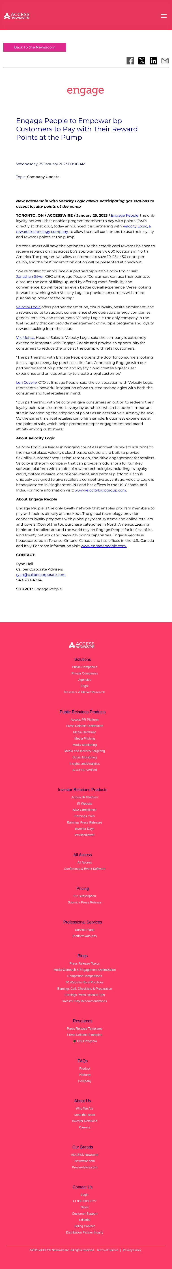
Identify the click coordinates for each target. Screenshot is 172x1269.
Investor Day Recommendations (84, 1001)
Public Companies (84, 667)
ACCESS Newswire (84, 1155)
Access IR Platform (84, 797)
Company (84, 1081)
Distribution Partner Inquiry (84, 1232)
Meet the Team (84, 1115)
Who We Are (84, 1108)
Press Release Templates (84, 1028)
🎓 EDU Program (85, 1041)
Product (84, 1068)
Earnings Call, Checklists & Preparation (84, 988)
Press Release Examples (84, 1035)
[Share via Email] (165, 60)
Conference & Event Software (84, 868)
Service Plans (84, 930)
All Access (84, 862)
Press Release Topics (85, 963)
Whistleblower (84, 835)
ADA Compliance (85, 810)
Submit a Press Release (84, 902)
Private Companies (84, 673)
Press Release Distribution (84, 726)
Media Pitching (84, 738)
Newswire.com (84, 1161)
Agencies (84, 679)
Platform (84, 1075)
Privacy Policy (132, 1250)
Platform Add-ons (85, 936)
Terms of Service (107, 1250)
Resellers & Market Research (84, 692)
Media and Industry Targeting (84, 751)
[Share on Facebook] (130, 60)
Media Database (84, 732)
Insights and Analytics (85, 763)
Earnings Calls (85, 816)
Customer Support (84, 1213)
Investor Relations (84, 1121)
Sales (84, 1207)
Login (84, 1194)
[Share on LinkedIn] (153, 60)
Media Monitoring (85, 745)
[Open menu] (164, 16)
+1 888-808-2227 (85, 1201)
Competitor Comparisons (84, 976)
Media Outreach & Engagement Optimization (85, 970)
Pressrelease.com (84, 1167)
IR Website (84, 803)
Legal (84, 686)
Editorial (84, 1220)
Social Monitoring (85, 757)
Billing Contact (85, 1226)
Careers (84, 1127)
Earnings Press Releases (84, 822)
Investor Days (84, 829)
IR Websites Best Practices (85, 982)
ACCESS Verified (85, 770)
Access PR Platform (85, 719)
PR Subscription (84, 896)
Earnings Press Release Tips (84, 995)
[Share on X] (141, 60)
